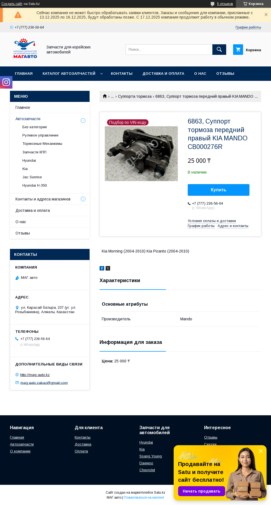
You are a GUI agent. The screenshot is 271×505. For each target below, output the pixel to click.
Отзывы (225, 73)
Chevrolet (147, 470)
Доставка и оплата (163, 73)
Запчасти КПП (34, 152)
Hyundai (29, 160)
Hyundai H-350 (34, 185)
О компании (20, 451)
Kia (25, 169)
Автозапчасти (27, 119)
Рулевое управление (40, 135)
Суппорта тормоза (135, 96)
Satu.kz (159, 492)
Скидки (210, 444)
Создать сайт (11, 4)
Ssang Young (150, 456)
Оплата (81, 451)
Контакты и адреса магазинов (43, 199)
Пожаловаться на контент (144, 497)
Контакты (121, 73)
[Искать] (219, 49)
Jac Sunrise (32, 177)
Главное (22, 107)
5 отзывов (225, 4)
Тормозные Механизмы (42, 143)
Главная (24, 73)
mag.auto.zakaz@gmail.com (44, 382)
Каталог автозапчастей (69, 73)
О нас (200, 73)
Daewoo (146, 463)
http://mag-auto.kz (35, 375)
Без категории (34, 127)
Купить (218, 189)
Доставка (83, 444)
